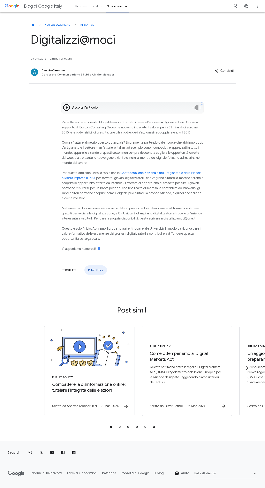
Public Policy (95, 270)
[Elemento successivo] (246, 368)
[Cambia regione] (225, 473)
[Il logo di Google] (16, 473)
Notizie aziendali (58, 24)
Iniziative (87, 24)
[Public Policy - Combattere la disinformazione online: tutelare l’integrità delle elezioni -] (81, 371)
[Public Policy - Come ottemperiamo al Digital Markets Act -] (184, 371)
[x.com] (41, 452)
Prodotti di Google (135, 473)
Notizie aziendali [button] (117, 6)
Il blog (159, 473)
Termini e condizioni (82, 473)
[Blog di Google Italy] (33, 24)
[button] (224, 71)
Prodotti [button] (97, 6)
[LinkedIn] (74, 452)
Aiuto (182, 473)
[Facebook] (63, 452)
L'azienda (109, 473)
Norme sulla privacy (47, 473)
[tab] (111, 427)
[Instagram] (30, 452)
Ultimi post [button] (80, 6)
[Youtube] (52, 452)
